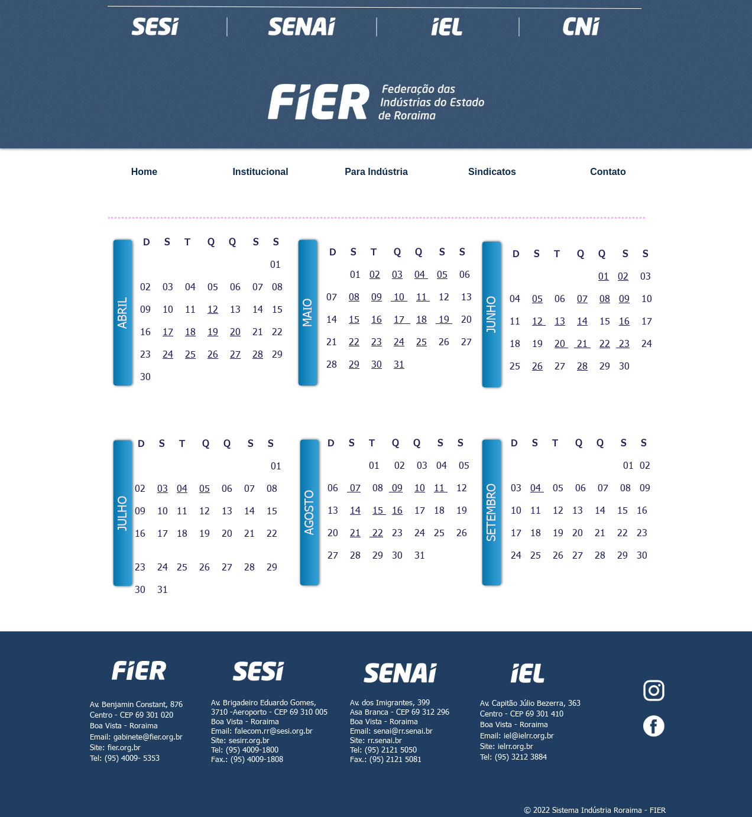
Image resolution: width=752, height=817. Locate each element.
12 (213, 310)
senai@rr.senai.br (403, 731)
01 (603, 277)
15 (354, 320)
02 (374, 275)
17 (168, 333)
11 (423, 298)
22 (354, 343)
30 (376, 365)
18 (190, 333)
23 (376, 343)
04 (421, 275)
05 (442, 275)
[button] (123, 313)
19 (213, 333)
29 (354, 365)
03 (397, 275)
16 (376, 320)
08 (354, 298)
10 (399, 298)
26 (213, 355)
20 (235, 333)
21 (582, 344)
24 (168, 355)
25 (190, 355)
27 (235, 355)
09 (376, 298)
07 (582, 299)
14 (582, 322)
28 (257, 355)
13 (560, 322)
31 (399, 365)
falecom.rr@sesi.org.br (274, 731)
